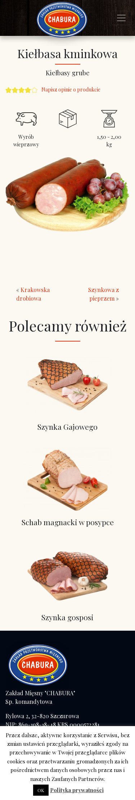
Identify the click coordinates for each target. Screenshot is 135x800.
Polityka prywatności (77, 790)
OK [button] (40, 790)
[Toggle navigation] (121, 18)
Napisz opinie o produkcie (70, 89)
